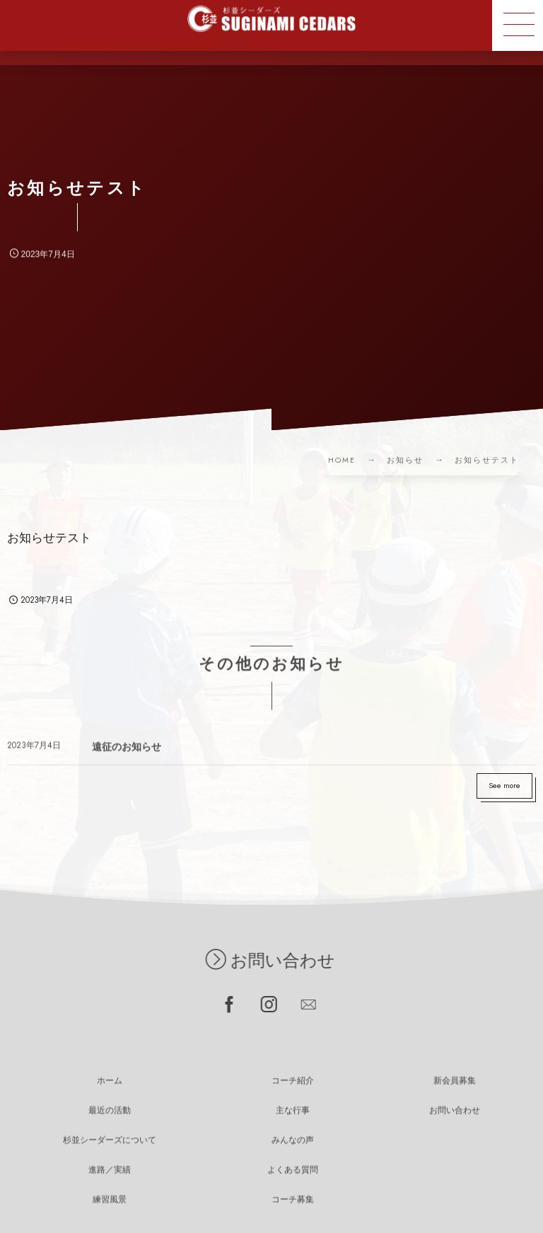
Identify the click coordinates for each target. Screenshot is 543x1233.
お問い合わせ (262, 960)
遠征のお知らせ (126, 753)
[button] (517, 25)
